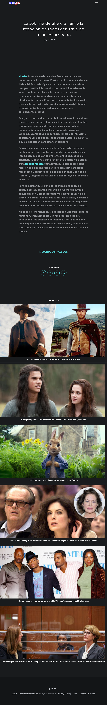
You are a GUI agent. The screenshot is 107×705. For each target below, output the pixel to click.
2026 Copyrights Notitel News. (25, 694)
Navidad (91, 694)
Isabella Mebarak (35, 163)
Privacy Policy (63, 694)
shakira (23, 76)
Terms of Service (78, 694)
